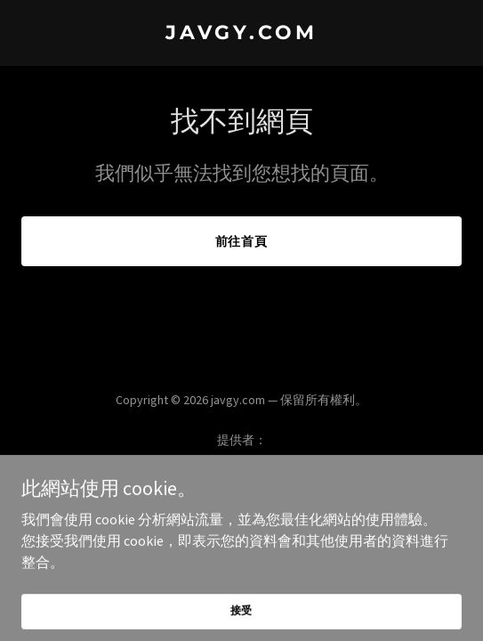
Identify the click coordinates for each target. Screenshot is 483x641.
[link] (241, 34)
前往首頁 (242, 241)
